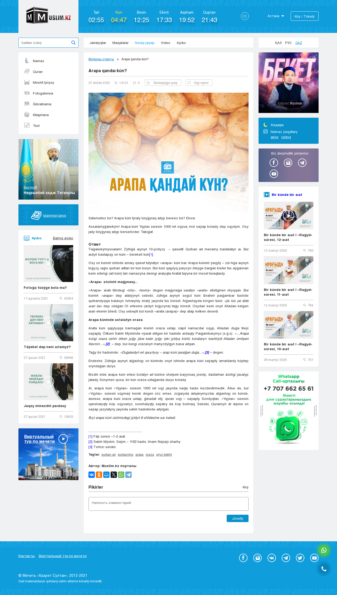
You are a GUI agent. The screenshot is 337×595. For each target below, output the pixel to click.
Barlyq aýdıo (63, 238)
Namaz (34, 61)
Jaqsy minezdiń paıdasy (45, 406)
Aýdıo (181, 43)
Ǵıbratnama (37, 104)
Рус (288, 42)
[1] (151, 254)
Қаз (278, 42)
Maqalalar (120, 43)
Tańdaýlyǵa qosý (162, 83)
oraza (150, 454)
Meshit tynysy (39, 82)
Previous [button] (310, 58)
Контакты (26, 556)
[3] (90, 447)
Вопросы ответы (101, 59)
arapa (139, 454)
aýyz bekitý (164, 454)
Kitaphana (36, 115)
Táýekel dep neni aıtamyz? (47, 347)
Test (31, 125)
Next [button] (315, 58)
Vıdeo (165, 43)
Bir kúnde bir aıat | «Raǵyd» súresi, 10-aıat (288, 346)
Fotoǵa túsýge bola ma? (45, 287)
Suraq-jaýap (145, 43)
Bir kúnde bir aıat (287, 194)
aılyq (274, 137)
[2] (90, 441)
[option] (289, 83)
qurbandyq (125, 454)
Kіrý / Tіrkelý (305, 16)
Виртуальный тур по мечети (63, 556)
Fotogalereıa (38, 93)
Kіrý (246, 487)
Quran (33, 71)
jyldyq (286, 137)
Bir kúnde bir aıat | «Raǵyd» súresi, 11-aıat (288, 291)
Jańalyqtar (98, 43)
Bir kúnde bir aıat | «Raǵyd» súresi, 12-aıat (288, 237)
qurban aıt (108, 454)
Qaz (298, 42)
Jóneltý (237, 518)
